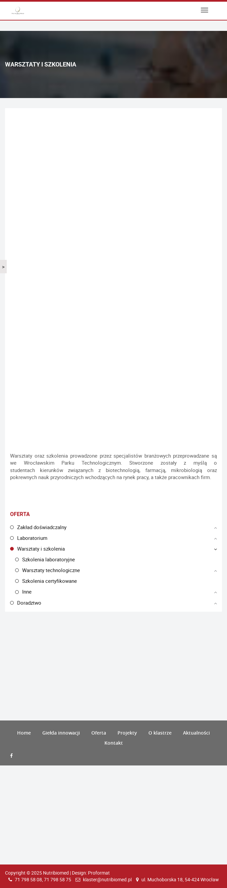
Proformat (99, 873)
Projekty (127, 733)
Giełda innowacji (61, 733)
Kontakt (113, 743)
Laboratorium (32, 537)
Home (24, 733)
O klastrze (160, 733)
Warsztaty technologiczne (51, 570)
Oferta (98, 733)
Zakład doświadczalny (41, 527)
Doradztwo (29, 602)
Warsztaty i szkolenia (41, 548)
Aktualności (196, 733)
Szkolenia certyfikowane (49, 580)
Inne (27, 591)
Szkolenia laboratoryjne (48, 559)
